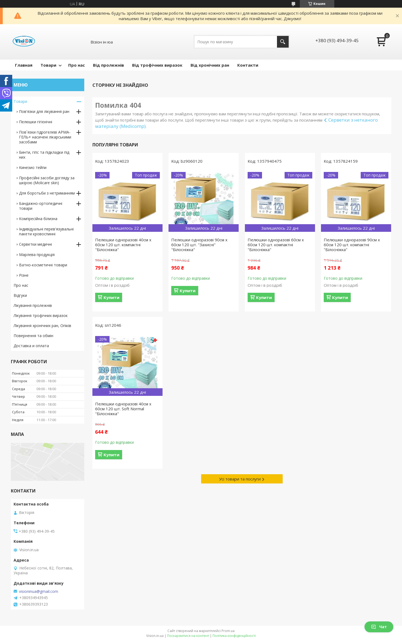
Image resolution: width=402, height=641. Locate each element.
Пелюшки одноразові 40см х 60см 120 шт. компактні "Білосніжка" (123, 244)
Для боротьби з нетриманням (47, 193)
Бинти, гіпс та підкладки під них (44, 155)
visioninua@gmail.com (38, 591)
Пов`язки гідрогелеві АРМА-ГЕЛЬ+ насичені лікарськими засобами (45, 137)
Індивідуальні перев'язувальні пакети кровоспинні (46, 231)
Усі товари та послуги (240, 479)
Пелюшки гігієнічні (35, 121)
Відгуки (20, 295)
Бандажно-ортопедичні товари (40, 206)
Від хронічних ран (210, 65)
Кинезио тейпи (32, 167)
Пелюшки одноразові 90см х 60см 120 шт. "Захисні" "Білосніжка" (199, 244)
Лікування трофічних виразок (41, 315)
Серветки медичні (35, 244)
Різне (24, 275)
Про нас (76, 65)
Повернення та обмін (33, 335)
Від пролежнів (108, 65)
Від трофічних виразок (157, 65)
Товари (48, 65)
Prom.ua (228, 630)
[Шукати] (283, 42)
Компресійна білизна (38, 218)
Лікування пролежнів (33, 305)
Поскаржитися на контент (188, 635)
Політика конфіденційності (234, 635)
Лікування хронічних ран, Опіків (42, 325)
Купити (111, 297)
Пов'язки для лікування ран (44, 111)
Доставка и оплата (31, 345)
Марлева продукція (37, 254)
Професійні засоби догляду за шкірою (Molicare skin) (46, 180)
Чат (379, 626)
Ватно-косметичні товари (43, 264)
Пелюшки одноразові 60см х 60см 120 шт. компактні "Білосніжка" (276, 244)
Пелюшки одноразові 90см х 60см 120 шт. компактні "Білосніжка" (352, 244)
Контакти (247, 65)
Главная (23, 65)
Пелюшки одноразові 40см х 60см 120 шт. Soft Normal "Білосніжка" (123, 408)
